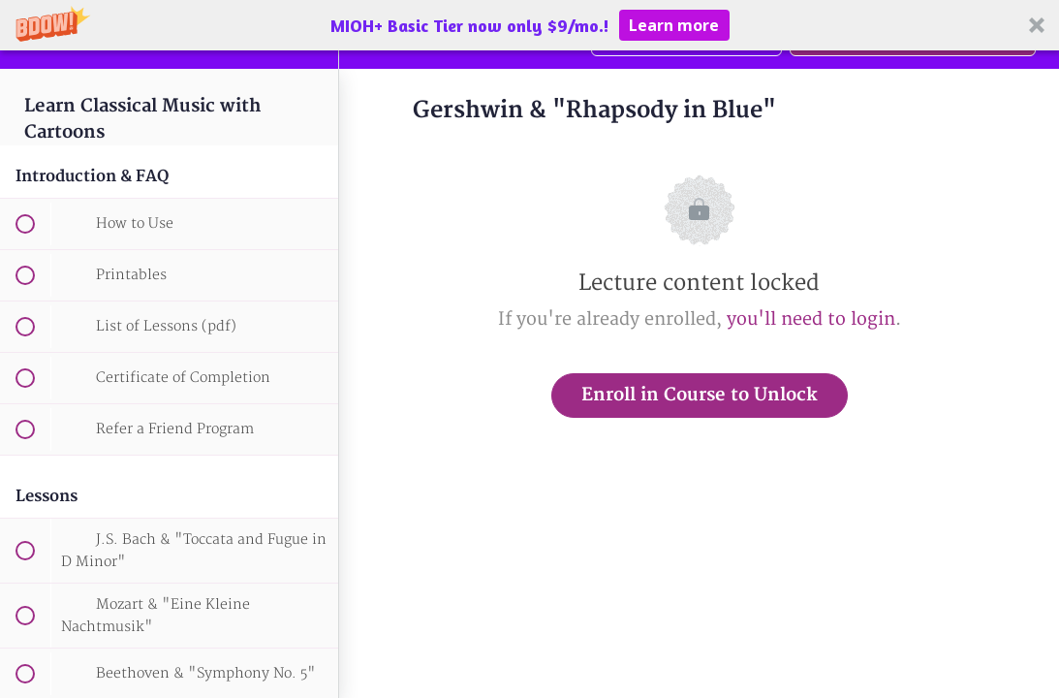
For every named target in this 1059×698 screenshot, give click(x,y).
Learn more (674, 25)
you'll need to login (811, 319)
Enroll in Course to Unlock (699, 395)
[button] (529, 25)
